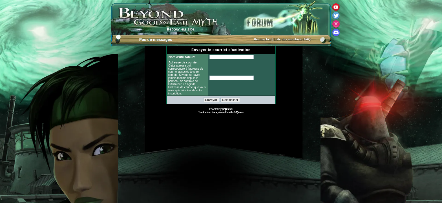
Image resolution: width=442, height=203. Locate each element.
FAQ (307, 39)
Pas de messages (155, 39)
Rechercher (262, 39)
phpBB (226, 109)
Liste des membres (288, 39)
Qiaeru (240, 112)
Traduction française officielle (215, 112)
